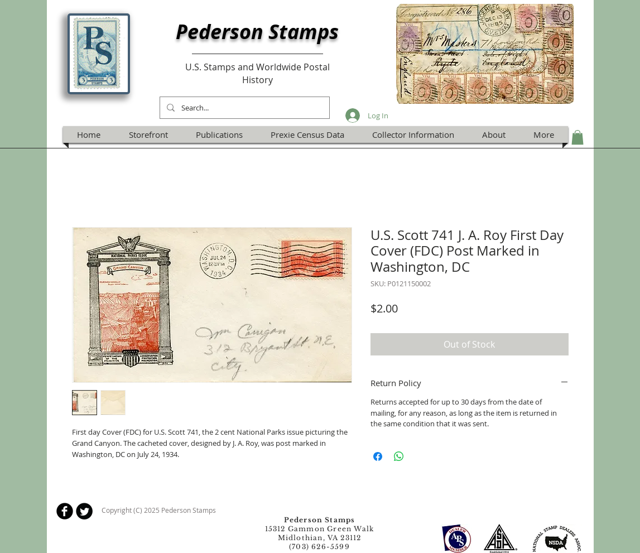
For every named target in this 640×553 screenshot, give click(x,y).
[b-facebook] (64, 511)
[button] (577, 137)
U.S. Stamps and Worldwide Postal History (257, 73)
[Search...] (243, 107)
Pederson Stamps (257, 31)
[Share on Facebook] (377, 456)
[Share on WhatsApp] (399, 456)
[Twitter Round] (84, 511)
